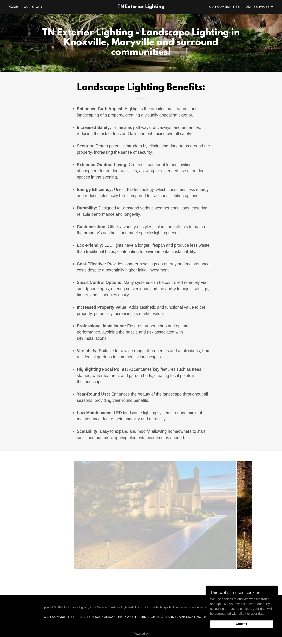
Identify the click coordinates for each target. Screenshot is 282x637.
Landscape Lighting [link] (183, 616)
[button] (259, 7)
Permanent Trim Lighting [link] (140, 616)
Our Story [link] (33, 6)
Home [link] (13, 6)
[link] (141, 7)
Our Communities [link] (224, 6)
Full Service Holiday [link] (96, 616)
